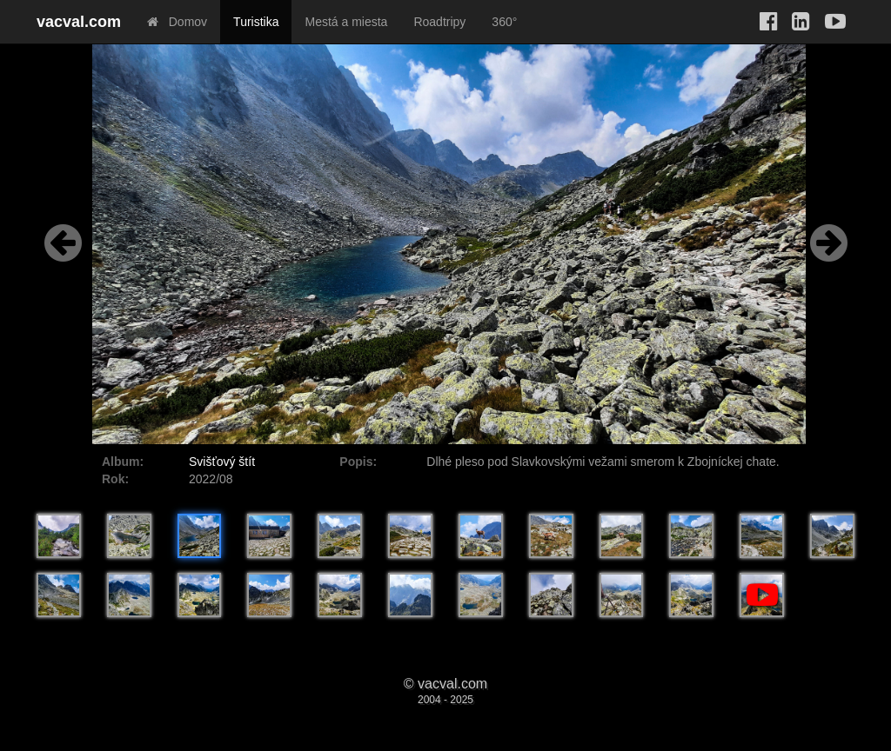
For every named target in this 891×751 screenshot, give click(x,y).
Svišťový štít (222, 462)
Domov (177, 22)
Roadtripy (439, 22)
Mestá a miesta (346, 22)
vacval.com (79, 21)
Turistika (255, 22)
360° (504, 22)
